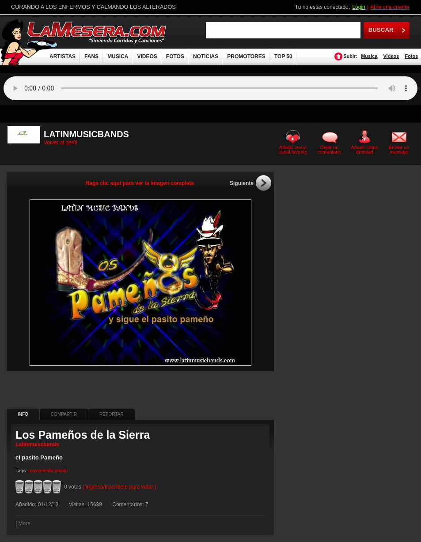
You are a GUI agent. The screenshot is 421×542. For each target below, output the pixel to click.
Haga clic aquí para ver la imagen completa (140, 183)
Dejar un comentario (329, 149)
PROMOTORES (246, 56)
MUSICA (117, 56)
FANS (91, 56)
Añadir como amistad (365, 149)
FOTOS (175, 56)
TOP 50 (283, 56)
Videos (391, 56)
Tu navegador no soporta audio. (210, 88)
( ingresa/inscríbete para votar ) (119, 487)
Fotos (411, 56)
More (24, 523)
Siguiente (242, 183)
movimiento (40, 470)
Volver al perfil (60, 142)
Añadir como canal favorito (292, 149)
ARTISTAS (62, 56)
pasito (61, 470)
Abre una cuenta (389, 7)
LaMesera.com (97, 32)
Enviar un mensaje (399, 149)
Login (358, 7)
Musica (369, 56)
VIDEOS (147, 56)
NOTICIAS (205, 56)
